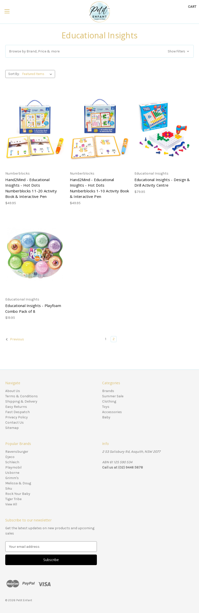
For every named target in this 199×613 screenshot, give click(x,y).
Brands (108, 391)
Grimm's (12, 478)
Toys (105, 407)
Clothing (109, 401)
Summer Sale (112, 396)
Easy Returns (16, 407)
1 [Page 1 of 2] (105, 339)
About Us (12, 391)
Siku (8, 488)
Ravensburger (16, 451)
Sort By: (14, 74)
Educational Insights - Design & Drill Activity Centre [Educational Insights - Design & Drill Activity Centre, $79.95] (162, 182)
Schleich (12, 462)
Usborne (12, 473)
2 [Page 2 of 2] (114, 339)
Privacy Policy (16, 417)
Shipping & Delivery (21, 401)
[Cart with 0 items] (192, 7)
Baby (106, 417)
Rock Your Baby (17, 494)
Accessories (112, 412)
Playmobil (13, 467)
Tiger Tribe (13, 499)
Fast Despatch (17, 412)
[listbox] (38, 74)
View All (11, 504)
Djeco (10, 457)
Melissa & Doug (18, 483)
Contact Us (14, 422)
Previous (15, 339)
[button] (99, 51)
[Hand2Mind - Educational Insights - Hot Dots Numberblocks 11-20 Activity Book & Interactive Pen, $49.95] (35, 129)
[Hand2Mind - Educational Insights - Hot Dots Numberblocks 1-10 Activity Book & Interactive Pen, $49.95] (99, 129)
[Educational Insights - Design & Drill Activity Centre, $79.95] (164, 129)
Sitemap (12, 428)
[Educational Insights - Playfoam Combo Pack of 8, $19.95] (35, 255)
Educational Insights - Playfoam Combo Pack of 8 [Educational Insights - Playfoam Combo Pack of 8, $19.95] (33, 308)
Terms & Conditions (21, 396)
